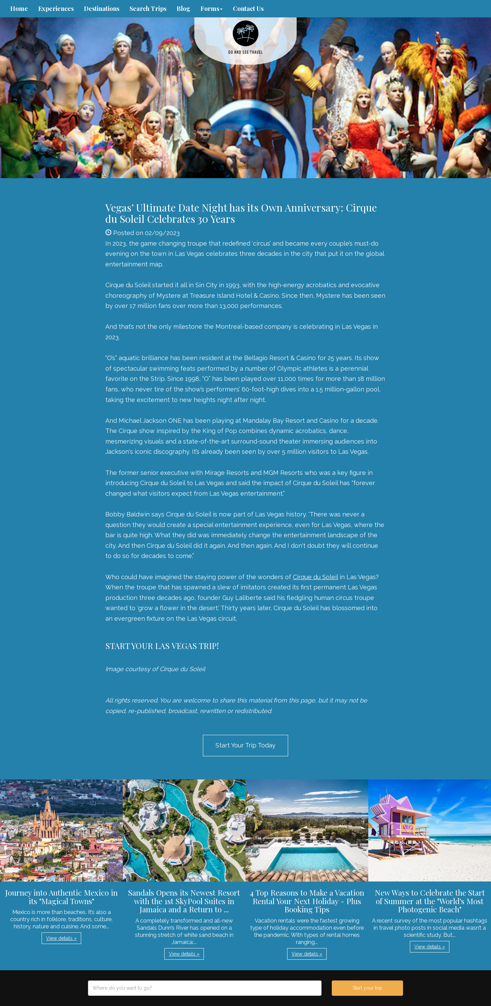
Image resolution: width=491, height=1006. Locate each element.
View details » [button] (61, 938)
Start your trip (367, 988)
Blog (183, 8)
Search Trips (148, 8)
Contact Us (248, 8)
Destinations (101, 8)
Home (19, 8)
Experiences (56, 8)
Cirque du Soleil (315, 577)
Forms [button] (211, 8)
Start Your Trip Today (245, 745)
